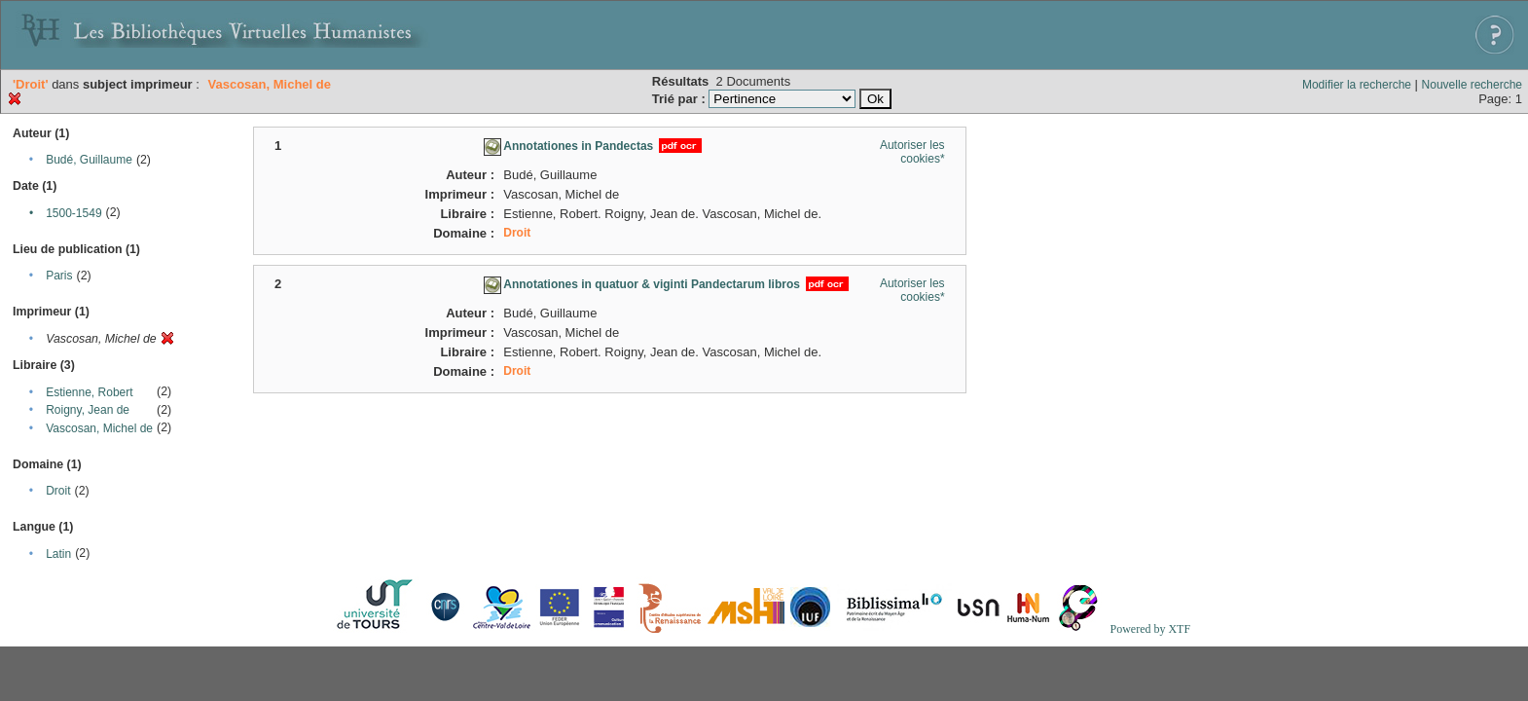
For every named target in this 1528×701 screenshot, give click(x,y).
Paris (59, 275)
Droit (58, 491)
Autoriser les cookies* (912, 152)
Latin (58, 554)
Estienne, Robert (89, 392)
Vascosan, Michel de (99, 428)
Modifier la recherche (1356, 85)
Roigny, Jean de (87, 410)
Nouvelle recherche (1472, 85)
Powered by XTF (1150, 629)
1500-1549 (73, 213)
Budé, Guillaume (89, 159)
